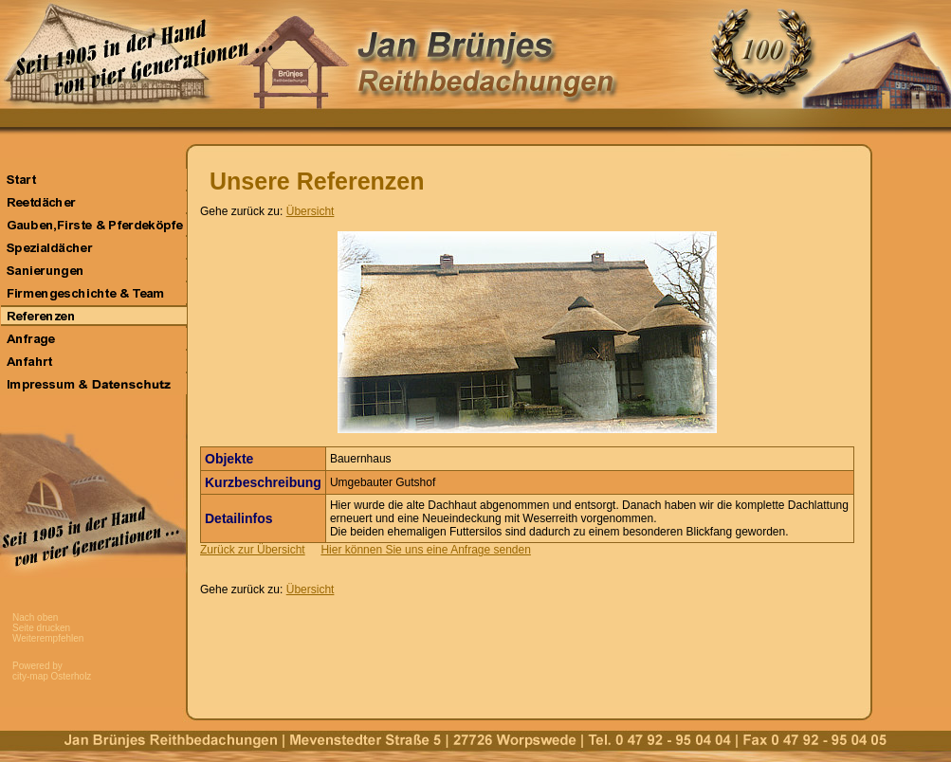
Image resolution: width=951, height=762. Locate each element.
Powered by (37, 666)
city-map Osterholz (51, 676)
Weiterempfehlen (47, 638)
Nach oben (35, 617)
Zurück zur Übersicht (252, 549)
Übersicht (310, 211)
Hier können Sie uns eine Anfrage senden (425, 549)
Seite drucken (41, 628)
